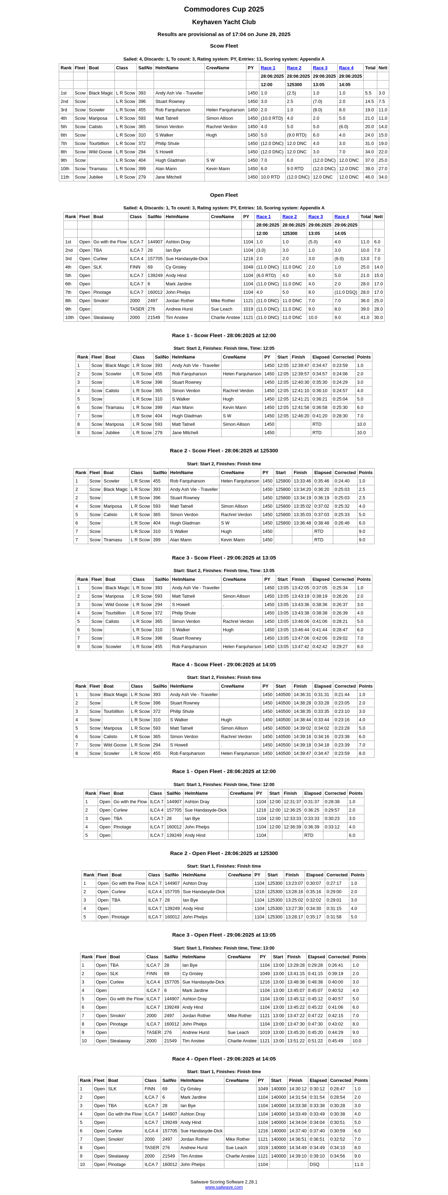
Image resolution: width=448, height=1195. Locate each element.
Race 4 (346, 67)
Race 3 (320, 67)
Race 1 (268, 67)
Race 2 (294, 67)
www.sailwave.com (224, 1187)
